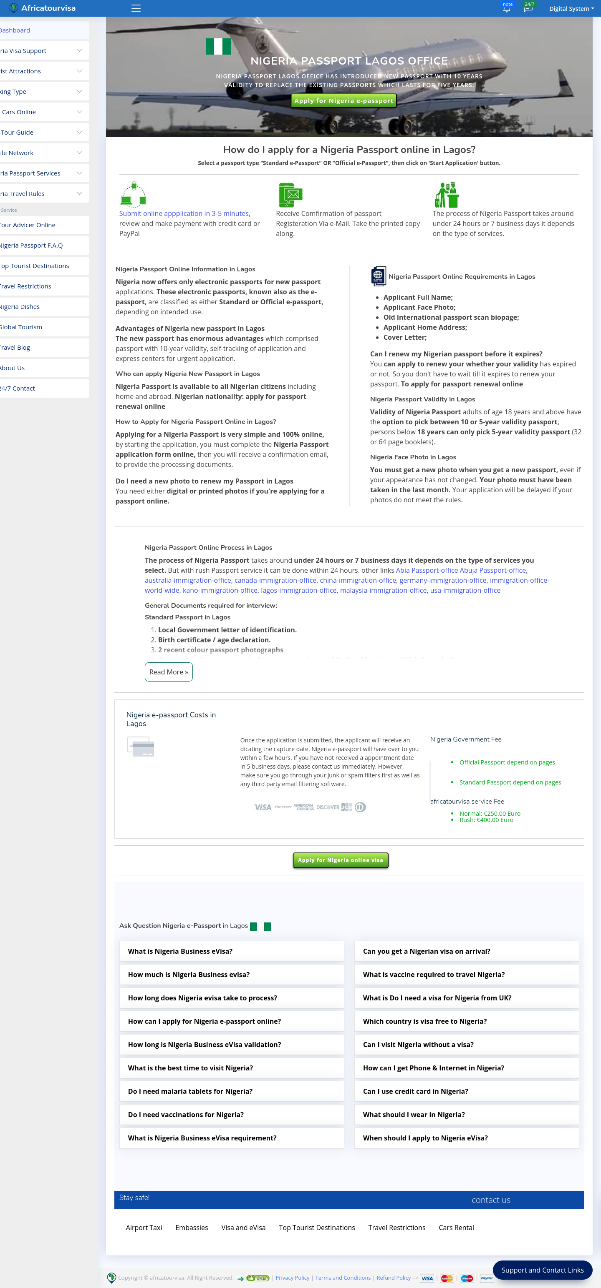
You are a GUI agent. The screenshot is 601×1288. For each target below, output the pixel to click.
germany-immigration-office (457, 589)
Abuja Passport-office (507, 579)
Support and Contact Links (543, 1270)
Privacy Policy (292, 1277)
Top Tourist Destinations (345, 1245)
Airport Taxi (172, 1245)
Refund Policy (393, 1277)
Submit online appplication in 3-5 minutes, (212, 212)
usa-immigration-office (479, 599)
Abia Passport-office (441, 579)
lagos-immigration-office (312, 599)
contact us (498, 1217)
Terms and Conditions (343, 1277)
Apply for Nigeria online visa (352, 878)
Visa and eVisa (271, 1245)
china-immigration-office (372, 589)
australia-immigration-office (202, 589)
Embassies (219, 1245)
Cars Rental (484, 1245)
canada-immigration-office (289, 589)
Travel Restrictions (424, 1245)
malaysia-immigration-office (397, 599)
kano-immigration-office (234, 599)
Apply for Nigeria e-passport (354, 99)
